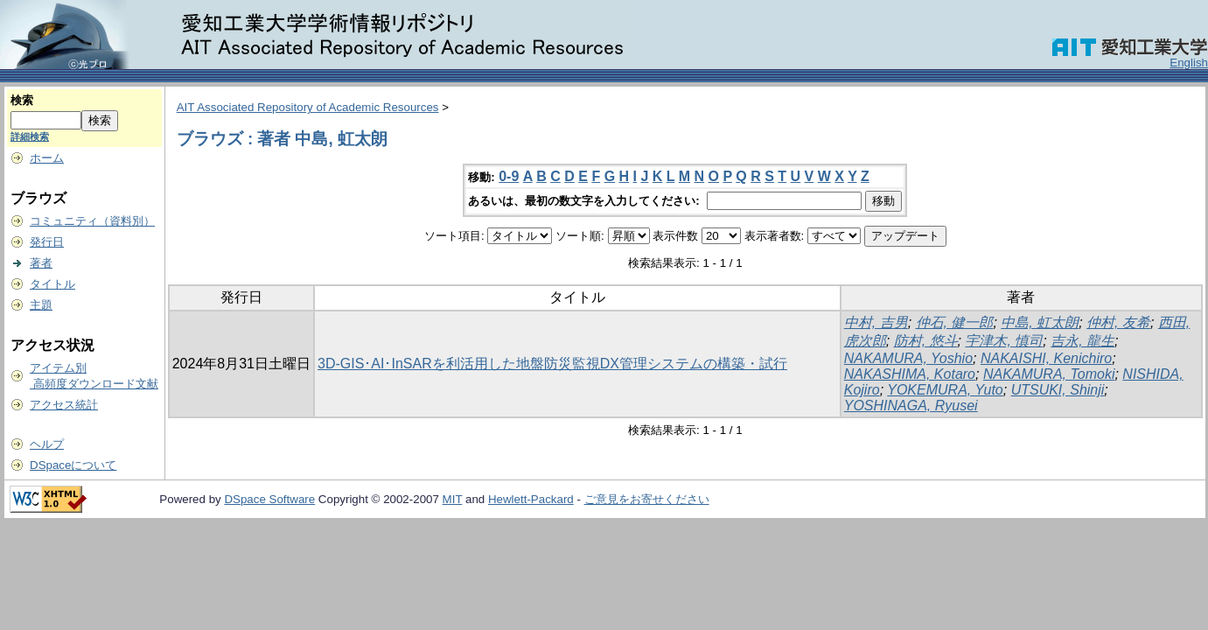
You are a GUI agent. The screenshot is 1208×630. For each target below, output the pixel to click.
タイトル (52, 283)
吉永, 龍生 (1082, 340)
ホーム (47, 157)
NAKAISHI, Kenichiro (1046, 358)
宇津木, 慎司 (1004, 340)
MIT (453, 499)
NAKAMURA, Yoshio (908, 358)
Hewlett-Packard (531, 499)
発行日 (47, 241)
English (1189, 62)
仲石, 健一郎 (955, 322)
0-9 (509, 176)
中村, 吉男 (876, 322)
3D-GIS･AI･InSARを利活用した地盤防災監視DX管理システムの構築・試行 (552, 363)
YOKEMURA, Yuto (945, 389)
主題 (41, 305)
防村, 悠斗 (926, 340)
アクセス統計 (64, 404)
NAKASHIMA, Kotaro (909, 374)
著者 (41, 263)
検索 (21, 100)
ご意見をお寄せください (646, 499)
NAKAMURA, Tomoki (1049, 374)
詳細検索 (29, 136)
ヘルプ (47, 444)
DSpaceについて (73, 465)
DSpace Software (269, 499)
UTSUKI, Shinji (1058, 389)
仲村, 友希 (1118, 322)
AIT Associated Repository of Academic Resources (308, 107)
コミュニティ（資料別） (92, 221)
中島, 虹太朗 (1040, 322)
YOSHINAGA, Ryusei (911, 405)
